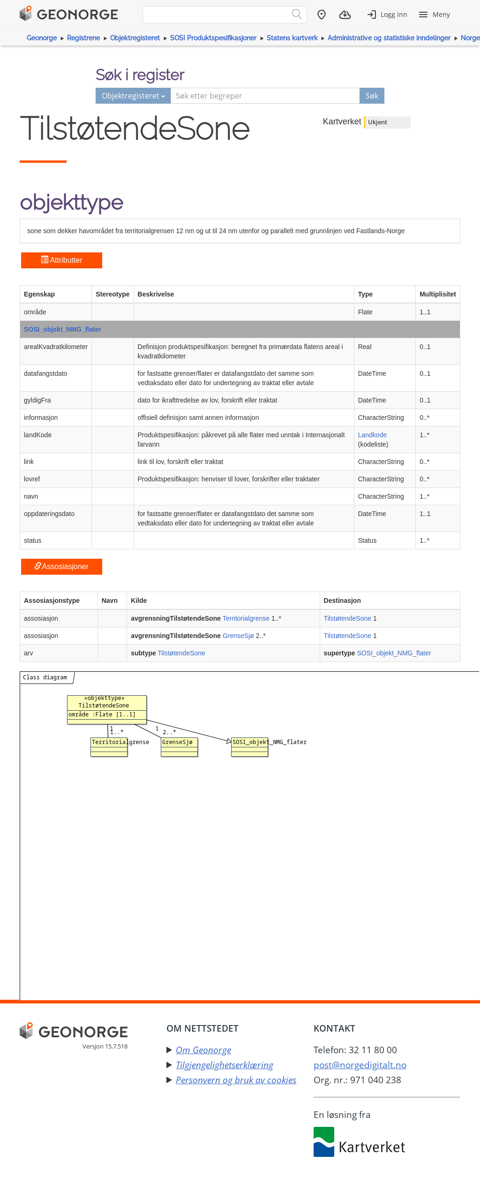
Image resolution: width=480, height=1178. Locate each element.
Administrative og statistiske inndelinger (389, 38)
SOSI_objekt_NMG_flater (62, 329)
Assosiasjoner (61, 566)
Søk (372, 96)
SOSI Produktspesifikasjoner (213, 38)
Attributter (61, 260)
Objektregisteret (135, 38)
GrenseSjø (238, 635)
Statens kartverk (292, 38)
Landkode (372, 435)
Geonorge (42, 38)
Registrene (83, 38)
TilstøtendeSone (347, 618)
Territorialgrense (246, 618)
